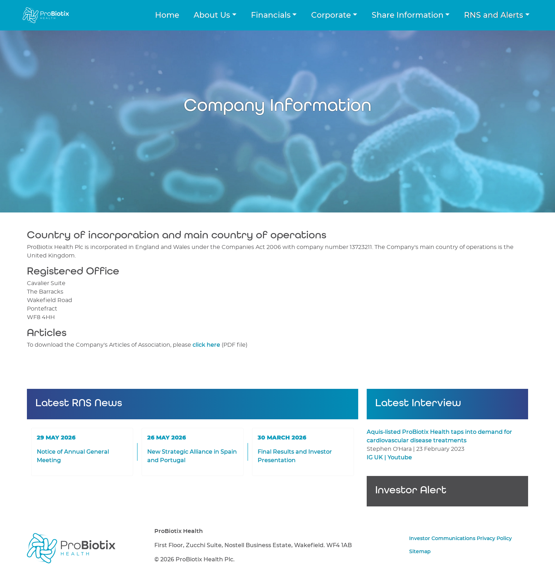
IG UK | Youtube (389, 457)
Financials (271, 15)
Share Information (408, 15)
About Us (212, 15)
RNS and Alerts (493, 15)
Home (167, 15)
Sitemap (420, 551)
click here (206, 345)
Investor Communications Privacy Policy (460, 538)
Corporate (331, 15)
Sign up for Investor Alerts (447, 497)
